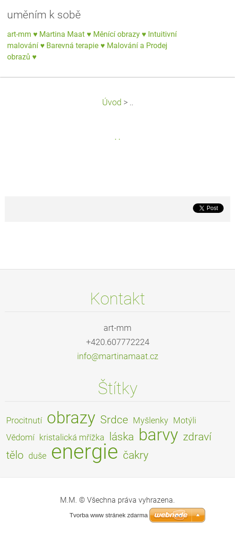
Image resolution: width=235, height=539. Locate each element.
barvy (158, 435)
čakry (135, 455)
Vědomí (20, 437)
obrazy (71, 418)
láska (121, 436)
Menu (209, 21)
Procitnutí (24, 420)
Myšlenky (150, 420)
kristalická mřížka (71, 437)
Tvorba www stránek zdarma (109, 515)
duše (37, 456)
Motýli (184, 420)
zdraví (197, 436)
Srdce (114, 419)
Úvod (112, 102)
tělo (15, 455)
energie (84, 451)
